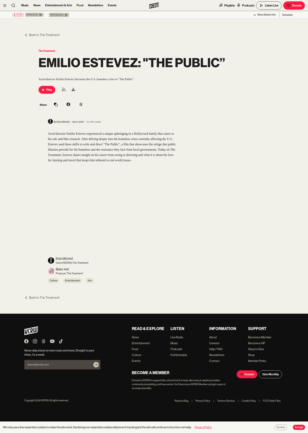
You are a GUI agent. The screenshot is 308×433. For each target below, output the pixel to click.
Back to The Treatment (42, 35)
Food (80, 5)
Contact (214, 361)
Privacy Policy (201, 400)
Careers (214, 343)
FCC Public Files (269, 400)
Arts (90, 280)
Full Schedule (178, 355)
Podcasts (245, 5)
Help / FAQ (216, 349)
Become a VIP (256, 343)
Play (47, 90)
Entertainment (72, 280)
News (36, 5)
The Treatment (46, 50)
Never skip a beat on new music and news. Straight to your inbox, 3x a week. (59, 352)
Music (25, 5)
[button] (34, 15)
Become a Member (259, 337)
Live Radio (176, 337)
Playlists (227, 5)
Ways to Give (256, 349)
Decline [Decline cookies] (280, 427)
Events (112, 5)
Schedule (287, 14)
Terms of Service (224, 400)
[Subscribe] (96, 364)
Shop (251, 355)
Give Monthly (270, 374)
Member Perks (257, 361)
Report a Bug (182, 400)
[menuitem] (73, 90)
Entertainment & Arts (58, 5)
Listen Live (268, 5)
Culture (54, 280)
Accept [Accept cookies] (299, 427)
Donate (294, 5)
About (213, 337)
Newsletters (95, 5)
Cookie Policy (247, 400)
